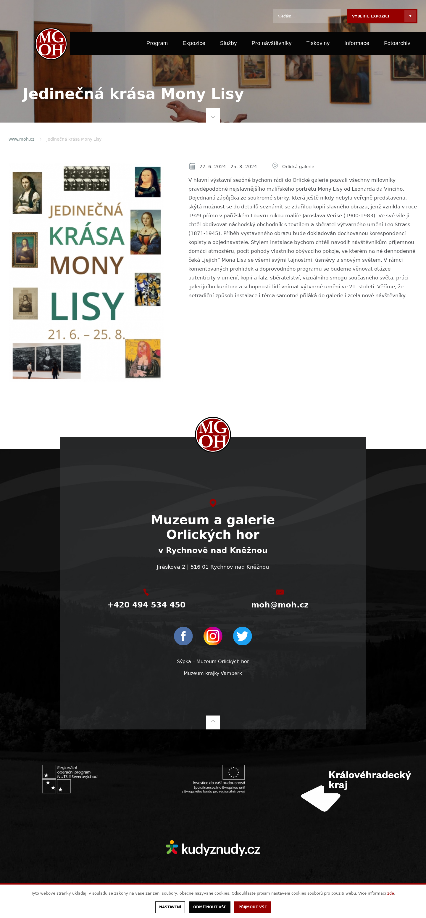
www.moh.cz (21, 139)
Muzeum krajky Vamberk (213, 673)
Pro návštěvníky (271, 45)
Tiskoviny (318, 45)
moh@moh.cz (280, 604)
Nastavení (170, 907)
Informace (356, 45)
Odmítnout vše (209, 907)
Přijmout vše (252, 907)
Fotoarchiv (397, 45)
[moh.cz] (49, 45)
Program (157, 45)
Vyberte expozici (370, 16)
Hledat (334, 16)
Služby (228, 45)
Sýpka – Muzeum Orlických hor (213, 661)
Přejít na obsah (213, 115)
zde (390, 893)
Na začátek (213, 722)
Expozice (194, 45)
